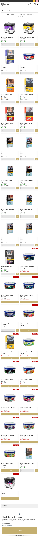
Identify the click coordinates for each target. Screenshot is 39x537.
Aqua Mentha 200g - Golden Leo (26, 94)
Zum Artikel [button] (29, 273)
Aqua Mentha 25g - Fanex (6, 180)
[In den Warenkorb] (17, 44)
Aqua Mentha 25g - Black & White (27, 463)
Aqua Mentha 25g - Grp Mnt (26, 209)
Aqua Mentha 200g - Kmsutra (7, 379)
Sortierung (13, 14)
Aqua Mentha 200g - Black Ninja (26, 295)
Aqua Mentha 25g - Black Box (7, 151)
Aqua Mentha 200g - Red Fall (26, 123)
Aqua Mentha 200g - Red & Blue (7, 435)
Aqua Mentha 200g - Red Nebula (26, 435)
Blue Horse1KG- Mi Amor (6, 491)
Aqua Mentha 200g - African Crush (27, 266)
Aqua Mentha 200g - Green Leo (26, 351)
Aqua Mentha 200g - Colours (26, 323)
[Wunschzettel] (32, 4)
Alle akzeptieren (19, 527)
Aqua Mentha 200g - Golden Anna (8, 351)
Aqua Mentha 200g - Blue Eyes (7, 323)
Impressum (4, 525)
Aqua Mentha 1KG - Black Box (7, 37)
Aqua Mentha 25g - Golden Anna (26, 180)
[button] (28, 4)
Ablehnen (19, 533)
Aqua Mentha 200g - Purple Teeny (8, 407)
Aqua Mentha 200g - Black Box (7, 66)
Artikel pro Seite (22, 14)
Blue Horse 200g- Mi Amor (6, 266)
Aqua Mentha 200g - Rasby (25, 407)
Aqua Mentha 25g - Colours (25, 151)
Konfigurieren (19, 530)
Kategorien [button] (4, 505)
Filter (7, 14)
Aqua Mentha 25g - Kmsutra (7, 237)
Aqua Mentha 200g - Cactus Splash (27, 66)
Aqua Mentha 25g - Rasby (25, 237)
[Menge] (8, 44)
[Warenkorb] (35, 4)
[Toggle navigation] (37, 4)
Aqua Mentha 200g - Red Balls (7, 123)
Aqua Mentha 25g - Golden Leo (7, 209)
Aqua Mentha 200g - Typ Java (7, 463)
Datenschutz (9, 525)
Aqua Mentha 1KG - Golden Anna (27, 37)
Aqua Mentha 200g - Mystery (26, 379)
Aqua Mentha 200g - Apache (7, 295)
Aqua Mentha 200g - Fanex (6, 94)
